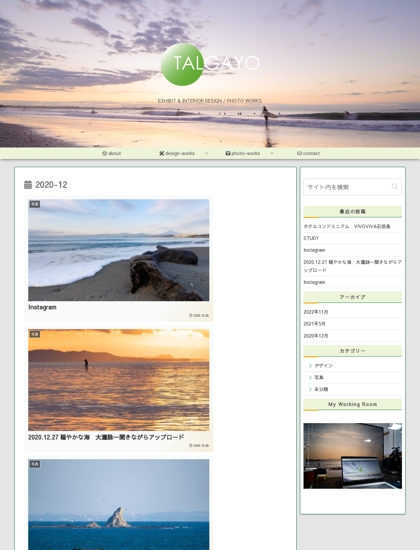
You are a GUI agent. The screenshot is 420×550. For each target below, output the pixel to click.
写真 (319, 377)
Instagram (314, 249)
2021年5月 (315, 323)
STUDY (311, 238)
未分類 (321, 389)
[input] (353, 187)
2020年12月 (316, 335)
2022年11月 (316, 311)
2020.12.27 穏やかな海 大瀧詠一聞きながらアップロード (353, 266)
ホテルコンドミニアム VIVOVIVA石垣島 (347, 226)
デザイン (323, 365)
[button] (395, 187)
